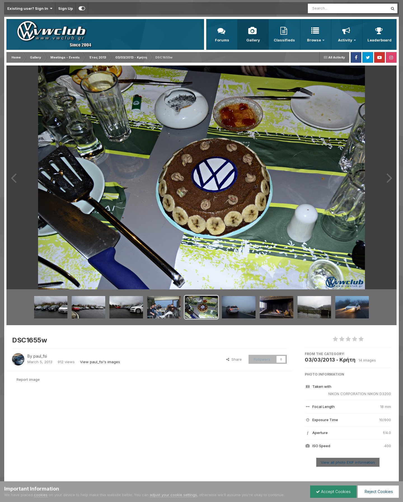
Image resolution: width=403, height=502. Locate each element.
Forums (222, 40)
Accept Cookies (333, 491)
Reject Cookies (378, 491)
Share (234, 359)
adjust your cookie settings (173, 494)
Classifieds (284, 40)
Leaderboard (379, 40)
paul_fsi (40, 356)
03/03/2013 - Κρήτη (330, 360)
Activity (345, 40)
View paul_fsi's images (100, 362)
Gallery (253, 40)
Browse (314, 40)
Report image (28, 379)
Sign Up (65, 8)
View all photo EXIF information (348, 462)
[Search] (332, 8)
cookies (41, 494)
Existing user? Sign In (29, 8)
